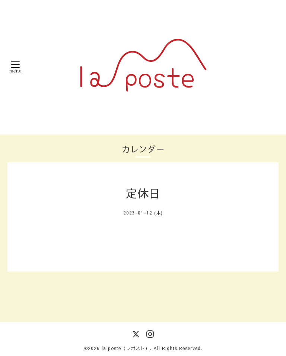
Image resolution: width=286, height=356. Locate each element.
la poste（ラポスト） (126, 348)
